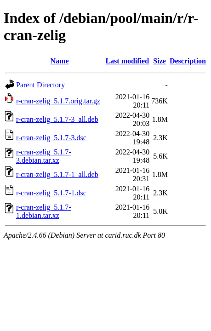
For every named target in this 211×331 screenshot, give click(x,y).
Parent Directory (40, 85)
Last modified (127, 61)
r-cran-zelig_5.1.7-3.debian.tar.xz (43, 156)
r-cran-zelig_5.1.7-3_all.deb (57, 119)
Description (188, 61)
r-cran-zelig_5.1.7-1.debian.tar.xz (43, 211)
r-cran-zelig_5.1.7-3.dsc (51, 138)
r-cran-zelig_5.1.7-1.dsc (51, 193)
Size (159, 61)
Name (60, 61)
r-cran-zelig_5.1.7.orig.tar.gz (58, 101)
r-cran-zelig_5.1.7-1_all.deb (57, 174)
